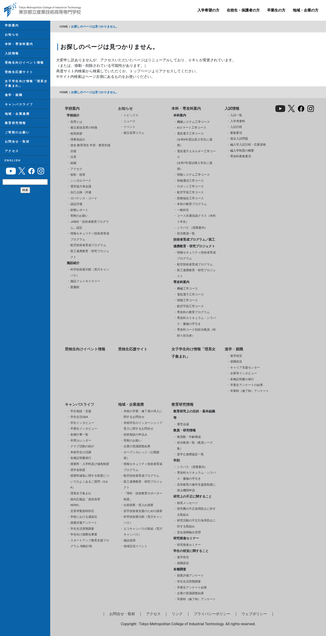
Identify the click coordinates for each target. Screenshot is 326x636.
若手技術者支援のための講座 (143, 511)
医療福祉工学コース (190, 198)
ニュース (129, 121)
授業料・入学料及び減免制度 (89, 464)
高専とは (76, 122)
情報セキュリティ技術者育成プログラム (89, 236)
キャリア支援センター (245, 367)
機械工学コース (187, 288)
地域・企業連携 (17, 115)
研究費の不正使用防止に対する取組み (196, 511)
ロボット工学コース (190, 186)
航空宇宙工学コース (190, 192)
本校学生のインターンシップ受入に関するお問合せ (143, 426)
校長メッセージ (187, 503)
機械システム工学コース (193, 122)
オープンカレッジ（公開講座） (141, 455)
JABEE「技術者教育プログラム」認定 (89, 224)
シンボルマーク (80, 180)
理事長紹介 (77, 139)
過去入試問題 (239, 138)
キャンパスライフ (19, 105)
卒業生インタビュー (83, 428)
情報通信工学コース (190, 180)
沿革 (73, 157)
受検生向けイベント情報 (24, 63)
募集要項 (236, 133)
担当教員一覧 (186, 233)
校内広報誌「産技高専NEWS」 (85, 502)
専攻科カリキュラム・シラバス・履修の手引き (196, 321)
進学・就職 (13, 96)
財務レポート (79, 210)
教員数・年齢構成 (189, 437)
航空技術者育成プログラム (88, 245)
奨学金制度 (77, 470)
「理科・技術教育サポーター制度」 (143, 496)
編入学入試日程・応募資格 (248, 144)
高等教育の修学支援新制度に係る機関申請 (196, 487)
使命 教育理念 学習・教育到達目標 (90, 148)
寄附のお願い (79, 215)
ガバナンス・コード (83, 198)
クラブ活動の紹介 (82, 446)
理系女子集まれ (80, 493)
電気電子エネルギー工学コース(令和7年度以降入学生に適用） (196, 160)
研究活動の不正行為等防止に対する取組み (196, 523)
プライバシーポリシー (212, 614)
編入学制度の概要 (242, 150)
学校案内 (12, 25)
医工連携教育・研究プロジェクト (89, 254)
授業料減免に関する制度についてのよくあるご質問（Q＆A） (89, 481)
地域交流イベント (135, 546)
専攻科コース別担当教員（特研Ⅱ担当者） (196, 332)
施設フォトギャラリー (85, 281)
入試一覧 (236, 115)
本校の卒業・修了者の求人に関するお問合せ (143, 414)
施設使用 (129, 540)
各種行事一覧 (79, 434)
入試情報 (12, 54)
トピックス (131, 115)
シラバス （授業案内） (192, 227)
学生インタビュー (82, 423)
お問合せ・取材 (17, 143)
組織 (73, 163)
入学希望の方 (208, 10)
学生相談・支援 (80, 411)
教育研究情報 (15, 124)
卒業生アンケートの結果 (246, 385)
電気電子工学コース (190, 294)
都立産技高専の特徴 (83, 127)
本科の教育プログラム (192, 204)
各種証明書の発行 (242, 379)
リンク (177, 614)
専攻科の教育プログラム (193, 312)
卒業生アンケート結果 (192, 587)
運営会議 (183, 424)
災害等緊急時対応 (82, 511)
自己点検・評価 (80, 192)
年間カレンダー (80, 440)
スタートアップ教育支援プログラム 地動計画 (89, 543)
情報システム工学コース (193, 174)
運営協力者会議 (80, 186)
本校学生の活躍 (80, 452)
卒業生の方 (276, 10)
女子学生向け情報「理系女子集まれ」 (26, 84)
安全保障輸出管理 (189, 532)
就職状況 (236, 361)
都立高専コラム (134, 133)
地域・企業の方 (305, 10)
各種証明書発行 (80, 458)
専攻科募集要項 (240, 156)
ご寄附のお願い (17, 133)
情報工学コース (187, 300)
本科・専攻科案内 (19, 44)
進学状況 (236, 355)
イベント (129, 127)
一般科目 (183, 210)
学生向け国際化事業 (83, 534)
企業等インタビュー (243, 373)
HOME (64, 26)
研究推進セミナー (189, 544)
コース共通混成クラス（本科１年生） (196, 218)
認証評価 (76, 204)
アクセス (12, 153)
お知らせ (12, 35)
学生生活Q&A (79, 417)
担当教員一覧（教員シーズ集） (195, 445)
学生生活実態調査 (82, 528)
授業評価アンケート (83, 522)
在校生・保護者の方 (243, 10)
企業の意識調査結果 (137, 446)
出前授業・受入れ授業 (138, 505)
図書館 (74, 287)
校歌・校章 (77, 174)
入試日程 (236, 127)
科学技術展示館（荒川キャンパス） (89, 272)
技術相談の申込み (135, 434)
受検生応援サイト (19, 72)
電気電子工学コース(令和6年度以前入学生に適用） (195, 139)
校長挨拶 (76, 133)
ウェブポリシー (254, 614)
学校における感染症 (83, 516)
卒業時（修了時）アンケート (249, 391)
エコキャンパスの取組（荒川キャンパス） (143, 531)
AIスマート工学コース (192, 127)
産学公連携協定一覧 (190, 454)
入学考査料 (237, 121)
